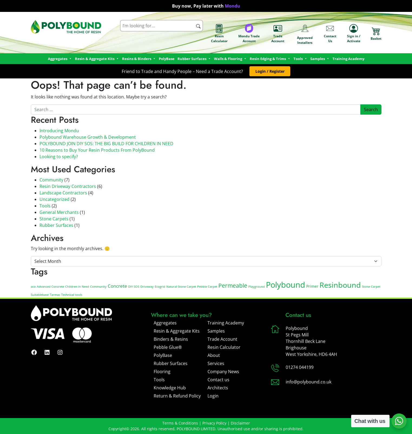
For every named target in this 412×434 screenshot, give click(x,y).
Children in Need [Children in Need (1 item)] (77, 287)
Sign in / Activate (353, 33)
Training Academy (348, 58)
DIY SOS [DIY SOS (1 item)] (133, 287)
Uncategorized (54, 199)
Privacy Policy (214, 423)
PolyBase (166, 58)
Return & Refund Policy (177, 396)
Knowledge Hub (170, 388)
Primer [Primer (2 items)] (312, 286)
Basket (376, 33)
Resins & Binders (139, 58)
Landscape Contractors (63, 193)
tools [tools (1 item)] (78, 295)
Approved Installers (305, 33)
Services (215, 363)
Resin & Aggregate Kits (177, 331)
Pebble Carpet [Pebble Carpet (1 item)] (207, 287)
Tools (300, 58)
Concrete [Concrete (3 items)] (117, 286)
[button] (269, 71)
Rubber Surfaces (194, 58)
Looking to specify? (58, 157)
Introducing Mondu (59, 131)
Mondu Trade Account (249, 33)
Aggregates (165, 323)
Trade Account (277, 33)
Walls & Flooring (230, 58)
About (213, 355)
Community (51, 180)
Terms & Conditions (180, 423)
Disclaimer (240, 423)
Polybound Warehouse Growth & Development (87, 137)
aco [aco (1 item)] (33, 287)
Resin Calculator (219, 33)
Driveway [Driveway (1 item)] (147, 287)
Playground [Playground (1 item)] (256, 287)
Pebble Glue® (168, 347)
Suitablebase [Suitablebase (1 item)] (40, 295)
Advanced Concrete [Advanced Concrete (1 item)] (50, 287)
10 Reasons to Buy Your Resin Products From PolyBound (97, 150)
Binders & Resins (171, 339)
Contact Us (330, 33)
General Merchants (59, 212)
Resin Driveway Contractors (67, 186)
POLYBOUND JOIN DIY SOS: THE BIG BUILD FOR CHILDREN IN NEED (106, 144)
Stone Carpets (53, 219)
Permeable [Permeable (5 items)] (232, 285)
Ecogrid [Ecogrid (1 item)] (160, 287)
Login (213, 396)
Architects (217, 388)
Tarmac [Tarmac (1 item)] (55, 295)
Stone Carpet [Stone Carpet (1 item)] (371, 287)
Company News (223, 372)
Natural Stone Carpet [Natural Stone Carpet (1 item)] (181, 287)
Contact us (218, 380)
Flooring (162, 372)
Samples (216, 331)
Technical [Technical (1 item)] (67, 295)
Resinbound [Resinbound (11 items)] (340, 285)
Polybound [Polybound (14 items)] (285, 284)
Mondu (232, 6)
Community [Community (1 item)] (98, 287)
